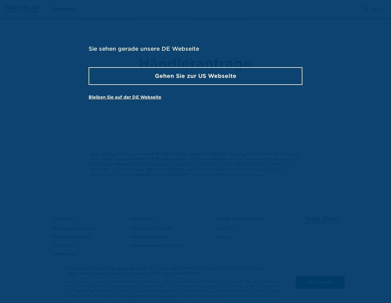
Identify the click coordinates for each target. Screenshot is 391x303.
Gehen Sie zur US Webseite (195, 76)
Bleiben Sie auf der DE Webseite (125, 97)
